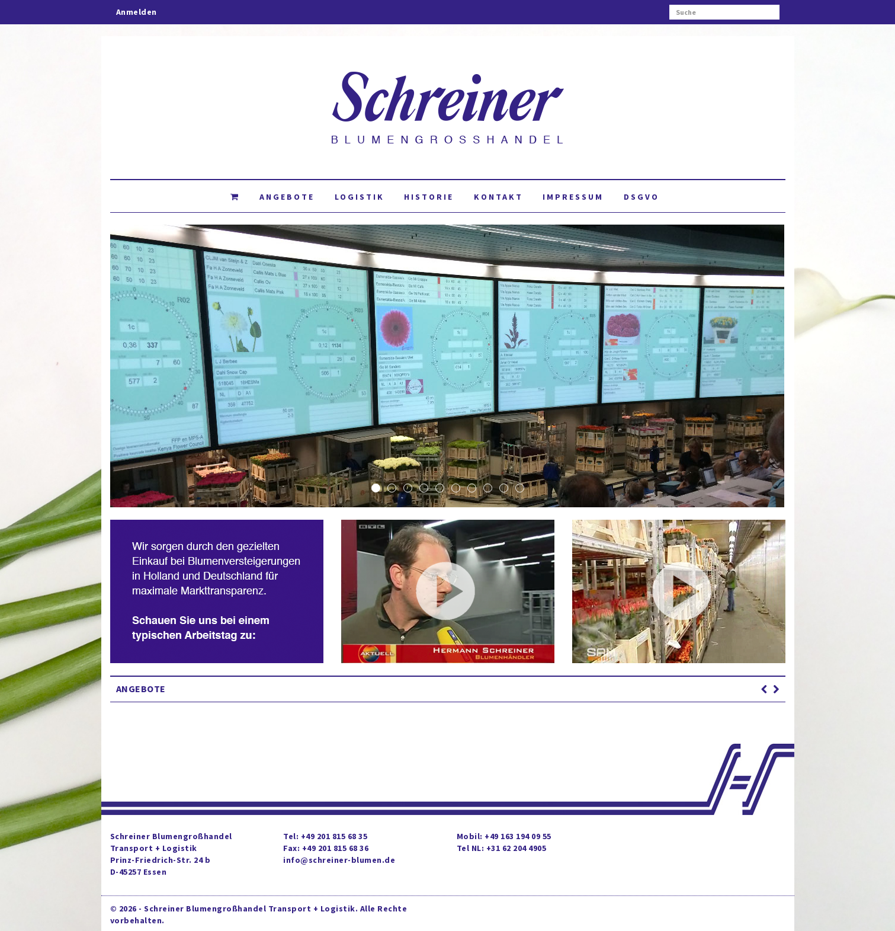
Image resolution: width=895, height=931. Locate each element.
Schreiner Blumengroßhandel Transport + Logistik (249, 908)
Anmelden (136, 12)
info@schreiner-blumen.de (339, 860)
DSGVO (641, 196)
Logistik (359, 196)
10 (519, 488)
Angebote (287, 196)
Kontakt (498, 196)
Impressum (573, 196)
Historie (429, 196)
